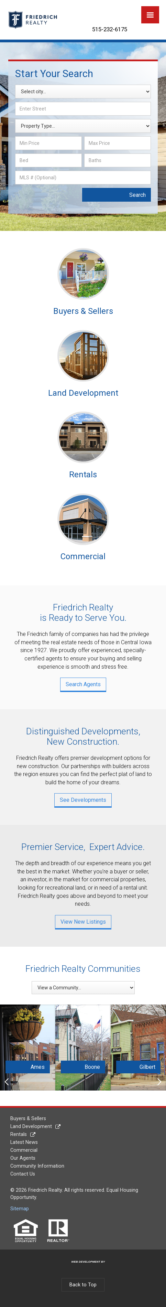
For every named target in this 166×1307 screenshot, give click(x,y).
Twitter (106, 11)
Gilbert (147, 1067)
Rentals (18, 1134)
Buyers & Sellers (28, 1119)
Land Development (31, 1126)
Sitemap (19, 1209)
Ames (38, 1067)
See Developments (83, 800)
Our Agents (22, 1158)
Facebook (90, 11)
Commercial (23, 1150)
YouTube (124, 11)
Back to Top (83, 1285)
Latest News (24, 1142)
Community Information (37, 1166)
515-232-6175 (109, 29)
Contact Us (22, 1174)
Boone (92, 1067)
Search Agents (83, 684)
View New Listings (83, 921)
